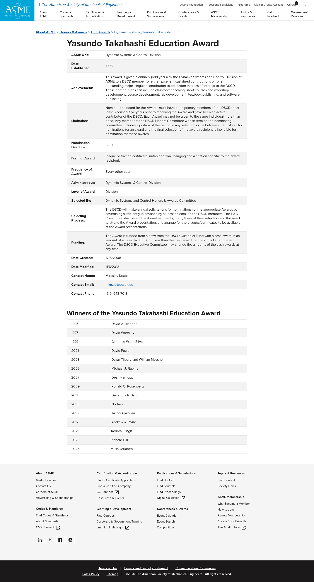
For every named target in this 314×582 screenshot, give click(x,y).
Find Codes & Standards (52, 515)
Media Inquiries (46, 480)
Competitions (166, 527)
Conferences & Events (172, 509)
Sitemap (112, 574)
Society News (227, 486)
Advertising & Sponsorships (54, 498)
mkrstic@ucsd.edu (119, 285)
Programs (243, 5)
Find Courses (106, 516)
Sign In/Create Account (268, 5)
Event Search (166, 521)
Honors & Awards (73, 32)
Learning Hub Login (113, 527)
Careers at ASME (47, 492)
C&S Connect (48, 527)
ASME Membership (231, 497)
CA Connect (108, 492)
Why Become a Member (234, 504)
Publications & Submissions (176, 473)
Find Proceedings (169, 492)
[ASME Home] (17, 10)
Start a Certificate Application (116, 480)
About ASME (46, 32)
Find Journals (166, 486)
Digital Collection (171, 498)
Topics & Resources (231, 473)
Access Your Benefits (232, 521)
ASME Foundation (191, 5)
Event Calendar (167, 516)
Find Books (164, 480)
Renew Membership (231, 515)
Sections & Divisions (220, 5)
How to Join (226, 509)
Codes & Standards (49, 509)
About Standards (47, 521)
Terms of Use (108, 568)
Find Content (226, 480)
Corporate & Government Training (119, 521)
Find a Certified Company (114, 486)
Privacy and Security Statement (146, 568)
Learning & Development (114, 509)
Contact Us (43, 486)
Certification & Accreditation (117, 473)
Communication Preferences (196, 568)
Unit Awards (100, 32)
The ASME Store (232, 527)
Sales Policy (90, 574)
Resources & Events (110, 498)
